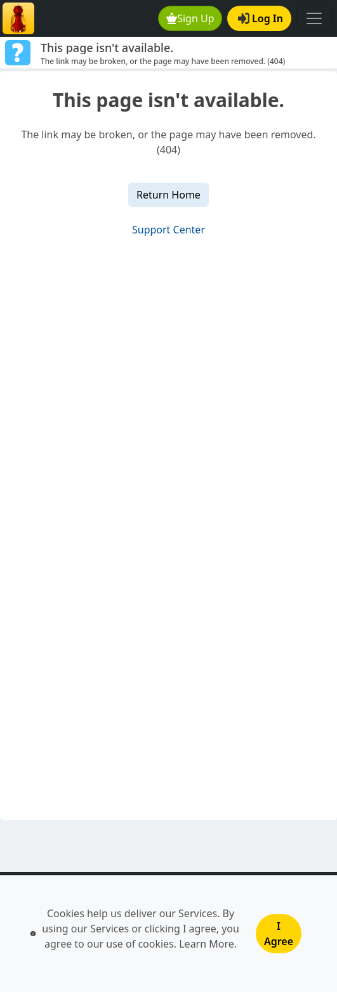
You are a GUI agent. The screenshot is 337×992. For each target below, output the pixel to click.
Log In (260, 18)
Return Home (168, 195)
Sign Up (190, 18)
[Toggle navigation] (314, 18)
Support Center (168, 230)
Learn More (206, 944)
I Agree (278, 933)
